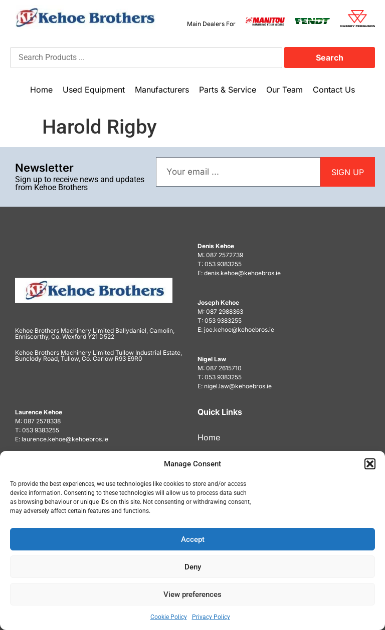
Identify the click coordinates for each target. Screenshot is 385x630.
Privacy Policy (211, 616)
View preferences (192, 594)
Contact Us (334, 90)
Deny (192, 566)
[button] (370, 464)
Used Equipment (94, 90)
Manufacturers (162, 90)
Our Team (284, 90)
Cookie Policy (168, 616)
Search (329, 58)
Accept (193, 539)
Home (41, 90)
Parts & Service (227, 90)
